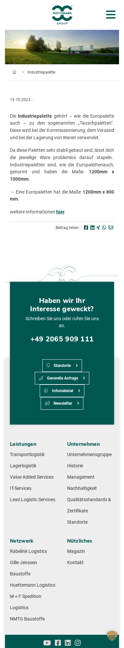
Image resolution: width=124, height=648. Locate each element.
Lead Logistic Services (32, 499)
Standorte (59, 365)
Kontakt (75, 562)
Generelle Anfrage (58, 378)
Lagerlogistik (23, 466)
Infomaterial (58, 390)
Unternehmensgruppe (89, 454)
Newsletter (58, 403)
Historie (75, 466)
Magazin (76, 551)
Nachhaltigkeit (82, 488)
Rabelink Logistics (28, 551)
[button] (112, 636)
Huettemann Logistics (32, 585)
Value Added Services (32, 477)
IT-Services (20, 488)
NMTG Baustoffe (27, 619)
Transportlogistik (27, 454)
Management (81, 477)
